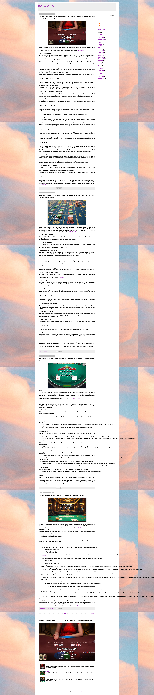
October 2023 (101, 57)
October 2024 (101, 37)
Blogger (82, 691)
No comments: (51, 351)
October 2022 (101, 76)
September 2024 (101, 39)
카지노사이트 (61, 277)
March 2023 (100, 68)
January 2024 (101, 52)
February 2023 (101, 70)
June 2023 (100, 63)
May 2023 (100, 65)
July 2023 (100, 62)
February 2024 (101, 50)
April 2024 (100, 47)
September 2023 (101, 58)
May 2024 (100, 45)
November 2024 (101, 36)
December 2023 (101, 53)
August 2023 (100, 60)
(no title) (47, 664)
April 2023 (100, 66)
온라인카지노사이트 (81, 50)
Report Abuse (101, 29)
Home (64, 613)
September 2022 (101, 78)
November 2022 (101, 75)
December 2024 (101, 34)
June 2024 (100, 44)
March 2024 (100, 49)
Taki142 (102, 25)
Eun (101, 24)
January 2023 (101, 71)
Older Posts (92, 613)
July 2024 (100, 42)
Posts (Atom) (47, 615)
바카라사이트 (44, 184)
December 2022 (101, 73)
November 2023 (101, 55)
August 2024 (100, 40)
